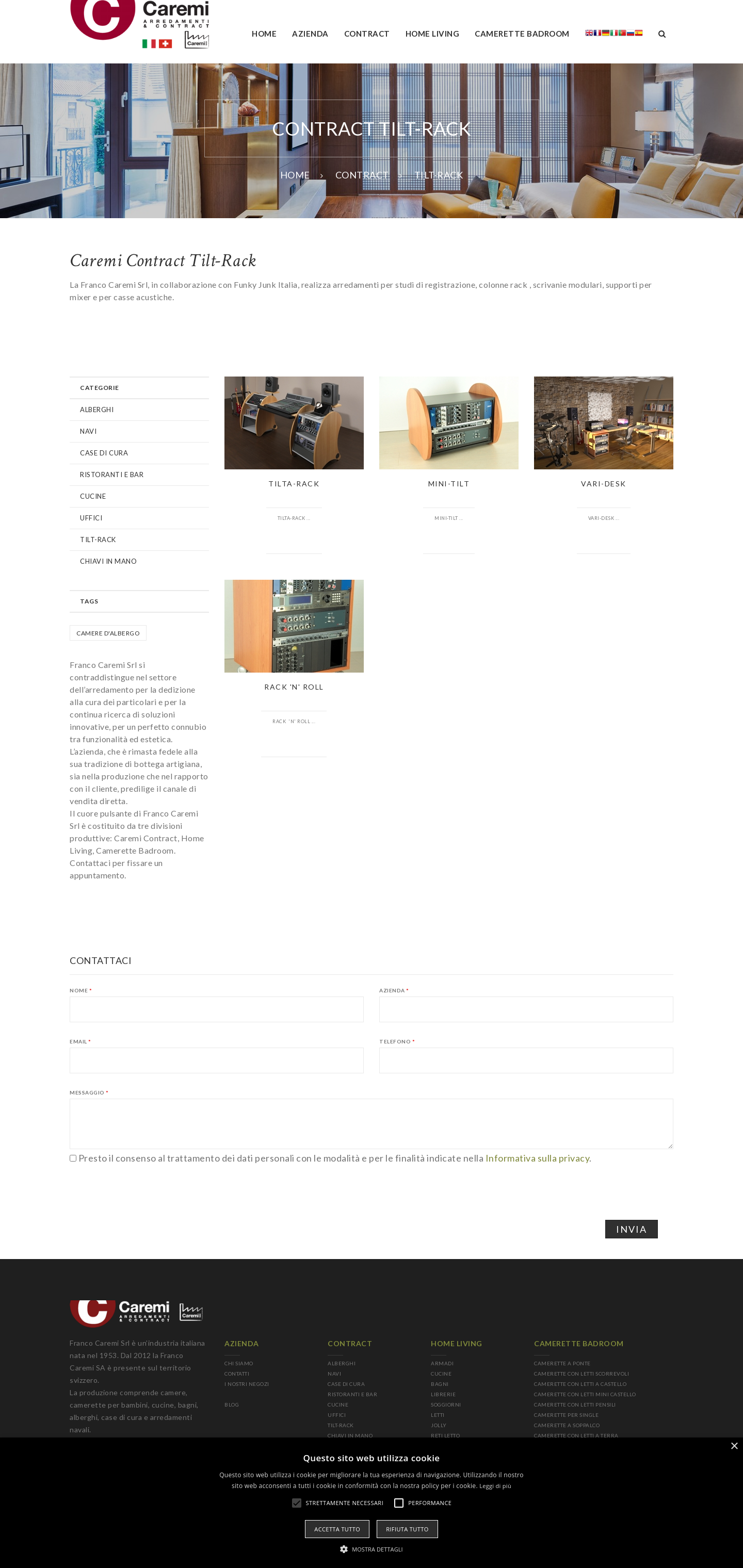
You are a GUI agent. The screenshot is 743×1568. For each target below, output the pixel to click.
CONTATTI (236, 1373)
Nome (81, 990)
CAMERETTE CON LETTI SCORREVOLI (581, 1373)
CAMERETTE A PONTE (562, 1363)
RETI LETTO (445, 1435)
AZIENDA (310, 33)
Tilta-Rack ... (294, 518)
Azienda (394, 990)
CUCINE (93, 496)
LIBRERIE (443, 1394)
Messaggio (89, 1092)
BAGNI (440, 1384)
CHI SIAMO (238, 1363)
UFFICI (91, 518)
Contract (367, 33)
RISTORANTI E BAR (111, 474)
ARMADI (442, 1363)
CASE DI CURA (104, 453)
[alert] (371, 1503)
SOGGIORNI (446, 1404)
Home (264, 33)
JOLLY (439, 1425)
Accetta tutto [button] (337, 1529)
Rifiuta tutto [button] (407, 1529)
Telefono (397, 1041)
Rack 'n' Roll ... (293, 721)
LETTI (438, 1415)
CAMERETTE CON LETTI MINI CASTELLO (585, 1394)
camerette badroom (522, 33)
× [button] (734, 1446)
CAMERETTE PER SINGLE (566, 1415)
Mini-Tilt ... (448, 518)
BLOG (231, 1404)
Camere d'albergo (108, 633)
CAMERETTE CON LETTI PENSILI (575, 1404)
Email (80, 1041)
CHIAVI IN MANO (108, 561)
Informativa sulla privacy (538, 1158)
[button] (371, 1549)
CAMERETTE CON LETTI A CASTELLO (580, 1384)
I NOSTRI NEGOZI (246, 1384)
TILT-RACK (98, 539)
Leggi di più (495, 1486)
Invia (631, 1229)
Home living (433, 33)
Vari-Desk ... (604, 518)
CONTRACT (362, 175)
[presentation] (148, 1184)
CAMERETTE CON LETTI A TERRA (576, 1435)
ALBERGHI (97, 409)
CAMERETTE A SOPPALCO (567, 1425)
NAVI (88, 431)
